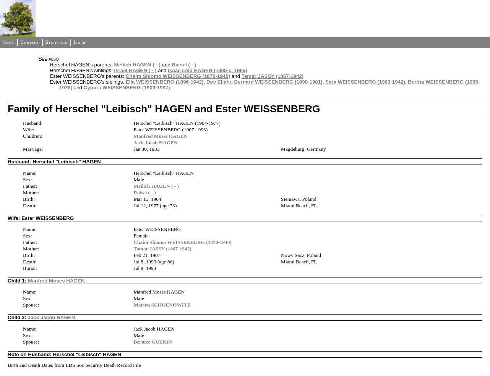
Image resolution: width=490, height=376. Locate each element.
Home (8, 42)
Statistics (56, 42)
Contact (29, 42)
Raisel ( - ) (184, 65)
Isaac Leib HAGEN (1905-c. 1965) (207, 70)
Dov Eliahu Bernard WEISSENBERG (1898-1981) (264, 82)
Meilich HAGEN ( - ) (137, 65)
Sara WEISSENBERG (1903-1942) (365, 82)
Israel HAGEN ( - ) (135, 70)
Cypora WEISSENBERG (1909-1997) (127, 87)
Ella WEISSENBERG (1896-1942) (165, 82)
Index (80, 42)
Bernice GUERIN (152, 342)
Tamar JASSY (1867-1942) (273, 76)
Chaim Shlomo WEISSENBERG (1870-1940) (178, 76)
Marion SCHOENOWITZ (161, 305)
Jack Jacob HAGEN (155, 142)
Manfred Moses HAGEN (160, 136)
